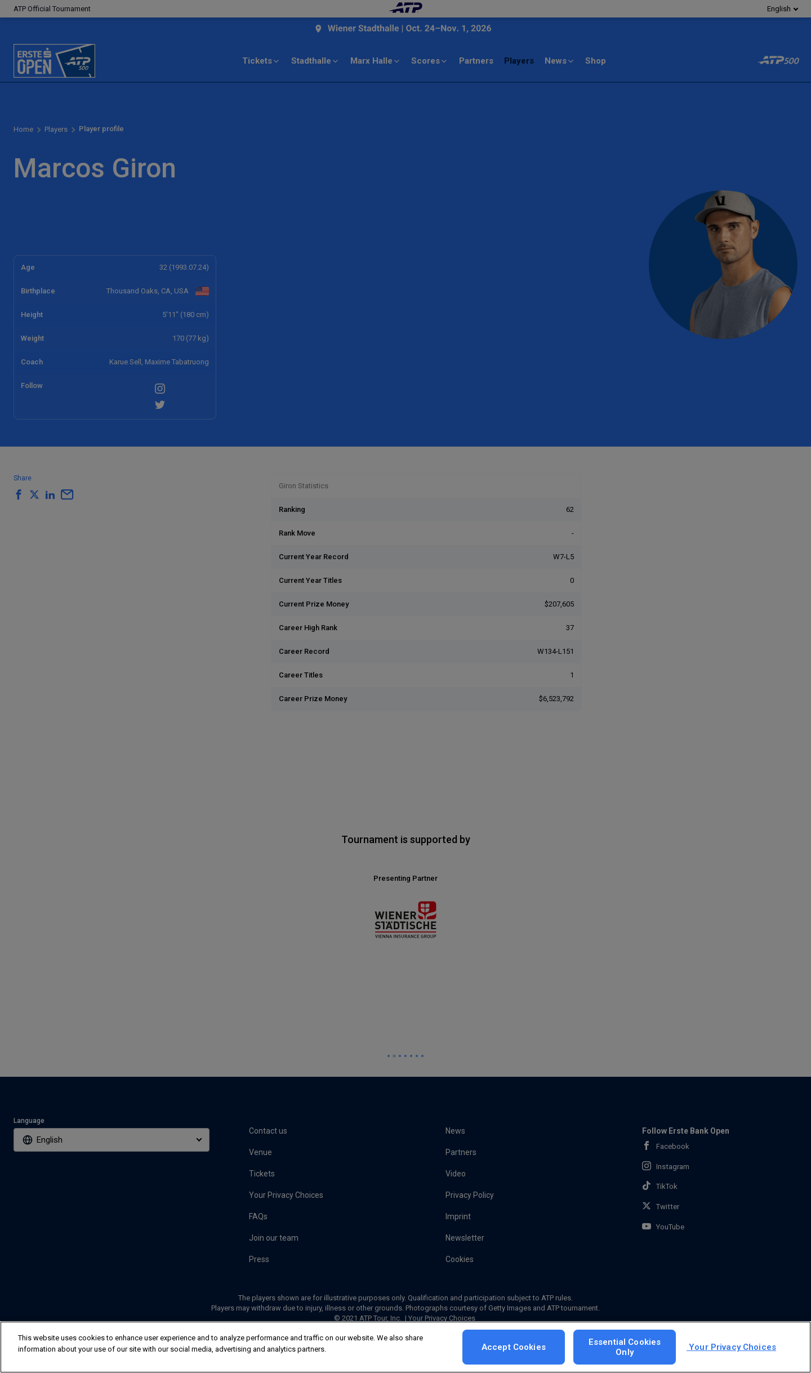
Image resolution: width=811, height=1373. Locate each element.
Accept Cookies (514, 1347)
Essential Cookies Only (625, 1347)
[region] (405, 1347)
